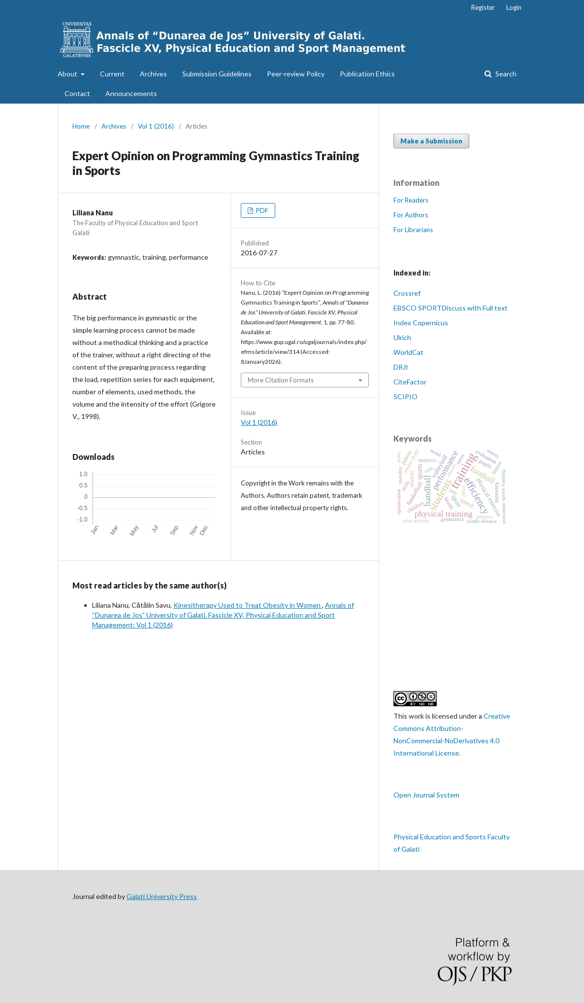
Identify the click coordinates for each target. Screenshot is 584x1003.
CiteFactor (409, 382)
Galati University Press (162, 896)
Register (483, 7)
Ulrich (402, 337)
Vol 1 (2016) (156, 126)
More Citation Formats (281, 380)
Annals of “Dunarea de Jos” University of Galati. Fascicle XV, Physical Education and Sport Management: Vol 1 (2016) (223, 615)
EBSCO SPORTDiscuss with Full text (450, 308)
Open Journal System (426, 795)
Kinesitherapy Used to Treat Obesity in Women (247, 605)
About (68, 73)
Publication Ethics (367, 73)
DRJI (400, 367)
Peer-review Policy (295, 73)
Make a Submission (431, 141)
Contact (77, 93)
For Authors (410, 215)
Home (81, 126)
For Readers (410, 200)
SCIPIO (405, 396)
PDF (261, 210)
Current (112, 73)
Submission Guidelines (217, 73)
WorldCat (408, 352)
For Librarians (413, 230)
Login (513, 7)
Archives (153, 73)
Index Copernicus (420, 322)
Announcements (131, 93)
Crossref (407, 293)
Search (505, 73)
